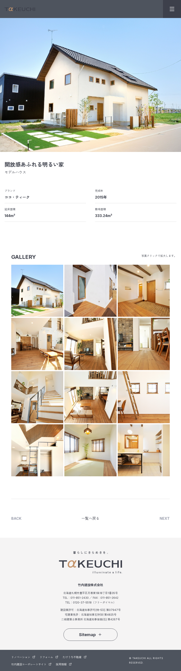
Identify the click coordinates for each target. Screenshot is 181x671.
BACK (16, 518)
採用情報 (64, 664)
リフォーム (49, 657)
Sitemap (90, 634)
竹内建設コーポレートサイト (31, 664)
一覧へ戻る (90, 518)
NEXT (165, 518)
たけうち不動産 (74, 657)
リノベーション (23, 657)
